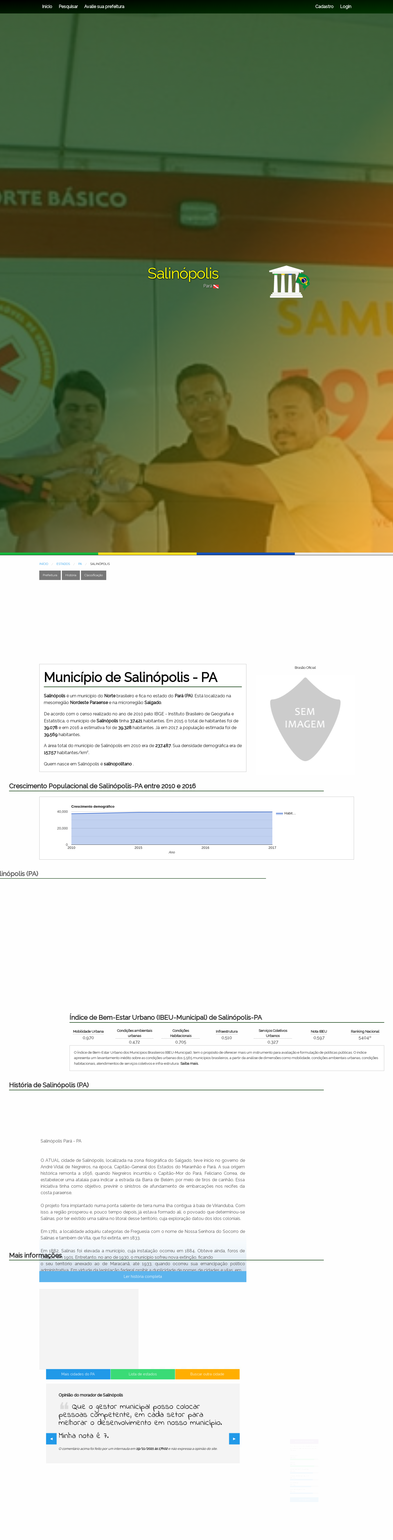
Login (345, 6)
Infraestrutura (376, 1031)
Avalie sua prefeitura (104, 6)
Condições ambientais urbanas (283, 1033)
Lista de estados (142, 1397)
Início (47, 6)
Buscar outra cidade (185, 1397)
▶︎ (204, 1440)
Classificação (93, 575)
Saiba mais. (338, 1063)
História (70, 575)
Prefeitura (50, 575)
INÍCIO (43, 564)
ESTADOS (63, 564)
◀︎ (84, 1440)
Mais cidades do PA (100, 1397)
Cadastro (324, 6)
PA (80, 564)
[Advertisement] (171, 622)
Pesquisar (68, 6)
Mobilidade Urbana (237, 1031)
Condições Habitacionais (329, 1033)
